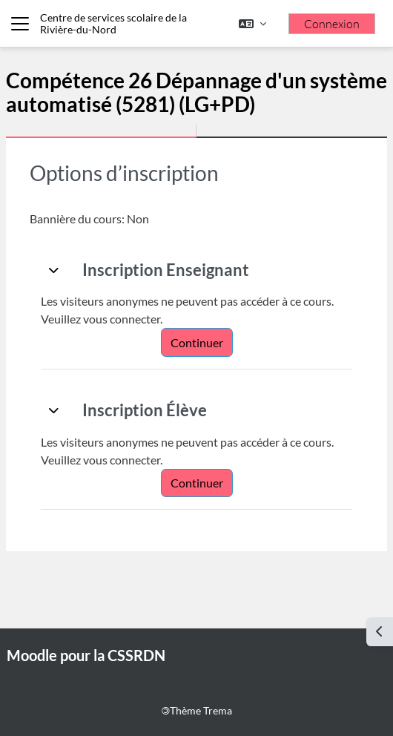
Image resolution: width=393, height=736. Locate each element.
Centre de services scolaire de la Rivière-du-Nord (113, 23)
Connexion (332, 23)
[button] (252, 23)
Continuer (197, 342)
